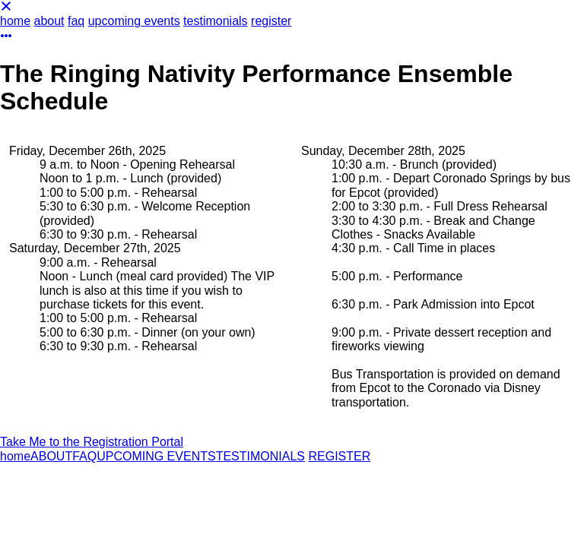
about (48, 20)
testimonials (215, 20)
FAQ (84, 456)
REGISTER (339, 456)
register (271, 20)
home (15, 20)
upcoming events (134, 20)
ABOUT (51, 456)
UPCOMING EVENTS (156, 456)
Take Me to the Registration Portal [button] (91, 441)
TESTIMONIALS (260, 456)
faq (76, 20)
